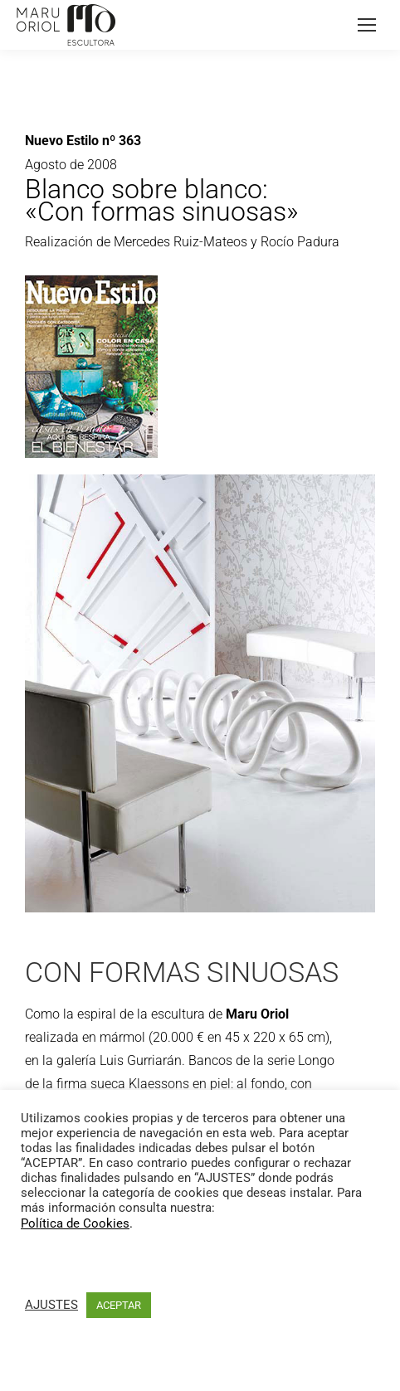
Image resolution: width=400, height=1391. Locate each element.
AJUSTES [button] (51, 1304)
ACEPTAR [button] (118, 1305)
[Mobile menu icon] (366, 24)
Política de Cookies (75, 1223)
